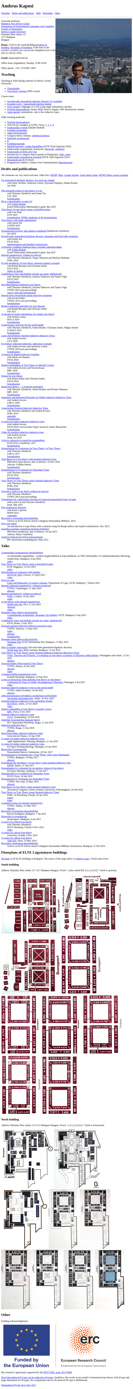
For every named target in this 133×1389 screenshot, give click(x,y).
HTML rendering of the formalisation (39, 217)
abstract (11, 591)
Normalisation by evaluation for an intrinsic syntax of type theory (32, 768)
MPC (9, 712)
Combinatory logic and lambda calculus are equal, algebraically (31, 274)
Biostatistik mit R (15, 160)
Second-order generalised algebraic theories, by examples (34, 101)
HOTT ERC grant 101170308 (57, 1372)
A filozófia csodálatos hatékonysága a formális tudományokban (31, 247)
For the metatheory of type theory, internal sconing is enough (30, 263)
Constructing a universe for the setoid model (22, 325)
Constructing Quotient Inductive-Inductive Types (24, 408)
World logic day (14, 604)
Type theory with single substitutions (18, 220)
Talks (38, 13)
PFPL (40, 109)
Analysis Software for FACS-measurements (22, 537)
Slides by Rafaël (15, 271)
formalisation (13, 198)
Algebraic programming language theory (20, 720)
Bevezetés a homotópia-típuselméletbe (19, 518)
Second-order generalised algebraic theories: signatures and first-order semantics (39, 236)
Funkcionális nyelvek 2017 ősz (22, 151)
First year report (9, 523)
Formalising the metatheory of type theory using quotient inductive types (36, 763)
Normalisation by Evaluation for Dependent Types (25, 470)
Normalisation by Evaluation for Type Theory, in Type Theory (31, 448)
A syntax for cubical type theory (16, 822)
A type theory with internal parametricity (20, 601)
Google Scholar (71, 175)
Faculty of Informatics (12, 29)
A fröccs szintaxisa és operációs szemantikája (23, 440)
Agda (9, 133)
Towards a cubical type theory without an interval (24, 491)
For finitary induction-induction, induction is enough (26, 343)
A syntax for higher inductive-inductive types (22, 421)
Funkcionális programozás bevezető (24, 157)
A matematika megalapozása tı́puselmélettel (22, 552)
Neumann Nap (14, 642)
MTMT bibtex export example (113, 175)
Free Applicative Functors (13, 507)
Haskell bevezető (15, 146)
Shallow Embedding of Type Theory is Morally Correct (27, 365)
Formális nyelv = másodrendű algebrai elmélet (29, 104)
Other (57, 13)
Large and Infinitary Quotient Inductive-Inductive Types (28, 335)
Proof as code (7, 580)
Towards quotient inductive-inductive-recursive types (26, 626)
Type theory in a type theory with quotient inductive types (29, 459)
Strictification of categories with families (20, 572)
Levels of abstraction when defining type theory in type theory (31, 679)
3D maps (5, 858)
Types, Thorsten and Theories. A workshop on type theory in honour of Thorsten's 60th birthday (52, 655)
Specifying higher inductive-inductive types (22, 733)
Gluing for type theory (12, 376)
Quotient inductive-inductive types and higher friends (26, 701)
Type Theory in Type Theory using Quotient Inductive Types (30, 480)
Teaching (5, 13)
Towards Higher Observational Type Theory (22, 663)
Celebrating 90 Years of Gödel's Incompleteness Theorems (35, 682)
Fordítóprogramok (16, 143)
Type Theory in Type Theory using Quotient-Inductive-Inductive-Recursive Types (40, 652)
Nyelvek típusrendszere (18, 109)
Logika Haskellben (34, 146)
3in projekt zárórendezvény (20, 698)
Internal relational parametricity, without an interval (26, 585)
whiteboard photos (41, 135)
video (61, 154)
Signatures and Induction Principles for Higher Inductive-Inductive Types (36, 397)
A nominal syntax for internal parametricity (22, 803)
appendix (11, 416)
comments (12, 515)
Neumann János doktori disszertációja (19, 612)
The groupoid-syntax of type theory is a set (21, 190)
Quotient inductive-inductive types (17, 714)
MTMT (53, 175)
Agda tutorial (13, 112)
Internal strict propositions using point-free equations (26, 295)
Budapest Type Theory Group (15, 23)
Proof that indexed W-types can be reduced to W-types (27, 1377)
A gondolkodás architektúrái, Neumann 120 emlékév (32, 615)
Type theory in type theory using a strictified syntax (25, 209)
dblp (61, 175)
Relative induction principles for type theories (23, 306)
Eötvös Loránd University (13, 31)
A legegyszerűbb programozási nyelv (19, 674)
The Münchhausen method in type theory (21, 284)
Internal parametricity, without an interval (21, 255)
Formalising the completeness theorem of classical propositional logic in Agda (38, 499)
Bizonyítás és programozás (14, 749)
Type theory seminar (17, 91)
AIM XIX (12, 840)
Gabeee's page (82, 858)
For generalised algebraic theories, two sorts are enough (27, 180)
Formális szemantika (17, 130)
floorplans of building (20, 47)
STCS (10, 717)
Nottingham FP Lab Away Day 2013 (18, 1385)
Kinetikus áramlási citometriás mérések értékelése (25, 529)
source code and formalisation (21, 292)
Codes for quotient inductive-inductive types (22, 432)
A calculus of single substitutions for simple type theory (27, 314)
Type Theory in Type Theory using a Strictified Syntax (27, 564)
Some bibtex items (89, 175)
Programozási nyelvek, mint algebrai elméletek (23, 231)
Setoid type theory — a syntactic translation (22, 386)
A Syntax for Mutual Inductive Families (20, 354)
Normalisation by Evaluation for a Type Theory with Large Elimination (35, 754)
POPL (10, 596)
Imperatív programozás (18, 138)
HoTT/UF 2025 (14, 575)
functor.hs (49, 149)
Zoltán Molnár (19, 204)
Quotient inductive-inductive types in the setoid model (27, 687)
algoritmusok (65, 162)
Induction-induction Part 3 (13, 725)
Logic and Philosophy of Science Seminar (27, 583)
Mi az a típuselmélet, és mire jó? (16, 201)
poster (10, 797)
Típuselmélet (13, 88)
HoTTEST (12, 703)
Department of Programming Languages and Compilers (27, 26)
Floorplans (48, 13)
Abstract (11, 607)
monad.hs (60, 149)
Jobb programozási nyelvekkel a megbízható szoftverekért (29, 695)
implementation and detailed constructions (27, 244)
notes (68, 154)
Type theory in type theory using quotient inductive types (28, 787)
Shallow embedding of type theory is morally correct (26, 709)
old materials (20, 133)
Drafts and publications (23, 13)
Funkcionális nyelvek (17, 127)
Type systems (13, 106)
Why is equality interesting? (14, 647)
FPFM (10, 765)
